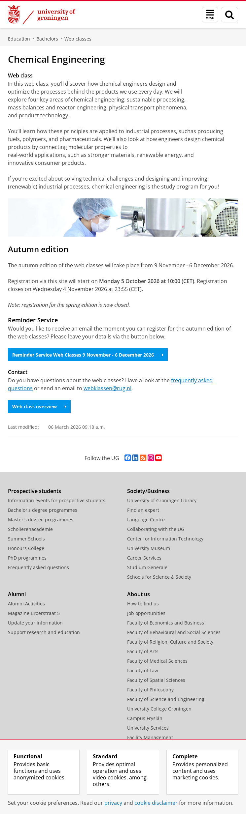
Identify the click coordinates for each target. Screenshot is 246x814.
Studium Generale (147, 567)
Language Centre (146, 519)
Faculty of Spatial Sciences (156, 680)
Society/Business (148, 491)
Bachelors (47, 39)
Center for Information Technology (165, 539)
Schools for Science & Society (159, 577)
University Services (148, 728)
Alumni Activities (26, 603)
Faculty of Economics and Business (165, 623)
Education (19, 39)
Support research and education (44, 632)
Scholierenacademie (30, 529)
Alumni (17, 594)
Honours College (26, 548)
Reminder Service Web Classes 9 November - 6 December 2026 (87, 355)
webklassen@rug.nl (107, 388)
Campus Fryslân (144, 718)
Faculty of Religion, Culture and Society (170, 642)
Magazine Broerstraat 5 (34, 613)
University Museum (148, 548)
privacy (113, 802)
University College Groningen (159, 709)
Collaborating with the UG (155, 529)
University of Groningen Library (161, 500)
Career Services (144, 558)
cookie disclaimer (156, 802)
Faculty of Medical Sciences (157, 661)
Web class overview (39, 406)
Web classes (77, 39)
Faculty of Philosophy (150, 689)
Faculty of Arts (142, 651)
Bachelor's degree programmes (42, 510)
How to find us (143, 603)
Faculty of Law (142, 670)
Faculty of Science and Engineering (165, 699)
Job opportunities (146, 613)
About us (138, 594)
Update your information (35, 623)
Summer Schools (26, 539)
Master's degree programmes (40, 519)
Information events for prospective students (56, 500)
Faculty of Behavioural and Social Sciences (174, 632)
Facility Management (150, 737)
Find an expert (143, 510)
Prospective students (34, 491)
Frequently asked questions (38, 567)
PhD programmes (27, 558)
